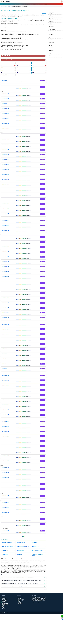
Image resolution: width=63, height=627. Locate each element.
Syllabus (3, 597)
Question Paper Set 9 (5, 159)
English (50, 32)
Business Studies (51, 18)
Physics (50, 48)
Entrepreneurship (51, 26)
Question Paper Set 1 (5, 98)
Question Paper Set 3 (5, 118)
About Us (19, 597)
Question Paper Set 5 (5, 108)
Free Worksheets (32, 4)
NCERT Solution (4, 599)
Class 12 (7, 6)
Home (2, 6)
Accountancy (50, 13)
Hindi (49, 37)
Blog (41, 4)
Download (16, 4)
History (10, 6)
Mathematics (50, 45)
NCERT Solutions (10, 4)
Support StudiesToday (21, 599)
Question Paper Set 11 (5, 149)
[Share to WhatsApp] (23, 536)
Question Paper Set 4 (5, 113)
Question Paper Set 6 (5, 174)
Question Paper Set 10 (5, 154)
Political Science (51, 50)
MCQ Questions (26, 4)
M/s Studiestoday (8, 613)
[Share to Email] (24, 536)
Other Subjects (51, 47)
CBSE (6, 4)
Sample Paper (4, 598)
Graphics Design (51, 34)
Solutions (20, 4)
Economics (50, 23)
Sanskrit (50, 53)
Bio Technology (51, 16)
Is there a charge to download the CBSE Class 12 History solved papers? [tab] (13, 589)
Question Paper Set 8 (5, 164)
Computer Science (51, 21)
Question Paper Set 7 (5, 169)
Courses (2, 4)
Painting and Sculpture (52, 29)
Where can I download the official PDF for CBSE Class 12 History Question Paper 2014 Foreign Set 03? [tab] (18, 578)
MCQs (3, 608)
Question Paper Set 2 (5, 93)
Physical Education (51, 31)
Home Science (51, 39)
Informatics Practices (52, 42)
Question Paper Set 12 (5, 144)
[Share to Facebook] (22, 536)
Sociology (50, 55)
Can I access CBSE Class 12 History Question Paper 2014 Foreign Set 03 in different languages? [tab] (17, 586)
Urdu (49, 56)
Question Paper (4, 80)
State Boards (45, 4)
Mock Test (37, 4)
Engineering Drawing (52, 24)
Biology (50, 15)
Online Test (3, 609)
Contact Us (19, 598)
